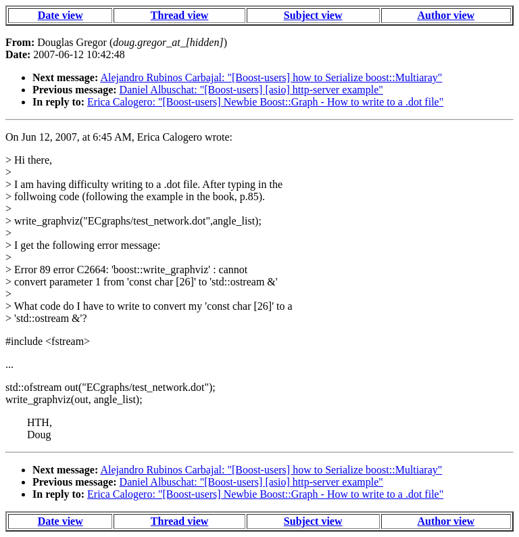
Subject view (313, 15)
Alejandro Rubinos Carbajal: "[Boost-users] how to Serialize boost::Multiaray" (271, 77)
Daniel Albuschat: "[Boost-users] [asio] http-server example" (251, 89)
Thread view (179, 15)
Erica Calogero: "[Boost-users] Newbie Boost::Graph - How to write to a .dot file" (265, 102)
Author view (446, 15)
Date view (60, 15)
